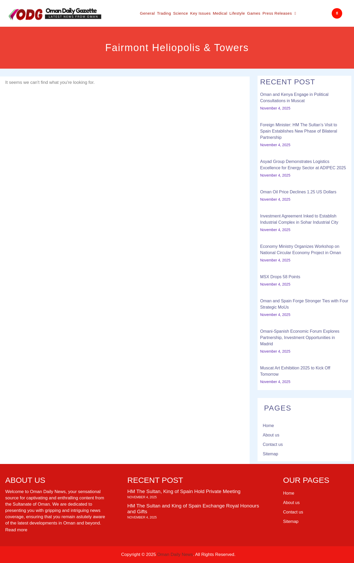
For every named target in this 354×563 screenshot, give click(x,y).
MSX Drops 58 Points (280, 277)
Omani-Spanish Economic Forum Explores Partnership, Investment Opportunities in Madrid (299, 337)
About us (271, 435)
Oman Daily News (175, 554)
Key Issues (200, 13)
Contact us (273, 444)
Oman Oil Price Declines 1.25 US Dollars (298, 192)
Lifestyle (237, 13)
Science (180, 13)
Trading (164, 13)
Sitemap (270, 454)
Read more (16, 529)
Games (253, 13)
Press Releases (279, 13)
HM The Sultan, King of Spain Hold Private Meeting (184, 491)
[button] (337, 13)
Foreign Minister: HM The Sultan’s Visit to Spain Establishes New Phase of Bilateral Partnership (298, 131)
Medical (220, 13)
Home (268, 425)
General (147, 13)
